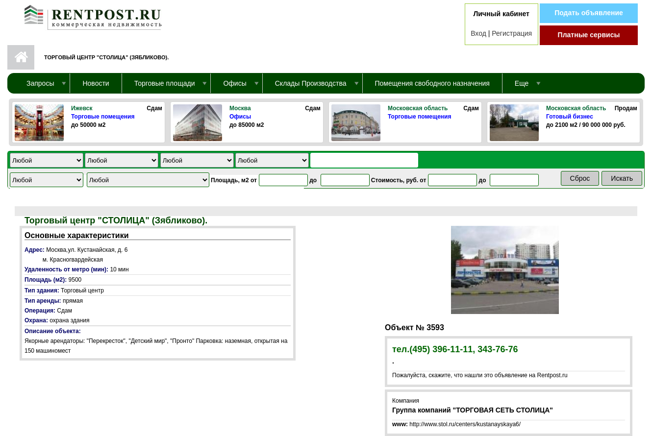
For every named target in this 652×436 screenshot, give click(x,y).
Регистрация (512, 33)
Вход (478, 33)
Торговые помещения (102, 116)
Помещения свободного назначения (432, 83)
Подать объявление (588, 13)
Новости (95, 83)
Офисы (240, 116)
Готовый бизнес (569, 116)
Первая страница (20, 57)
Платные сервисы (589, 35)
